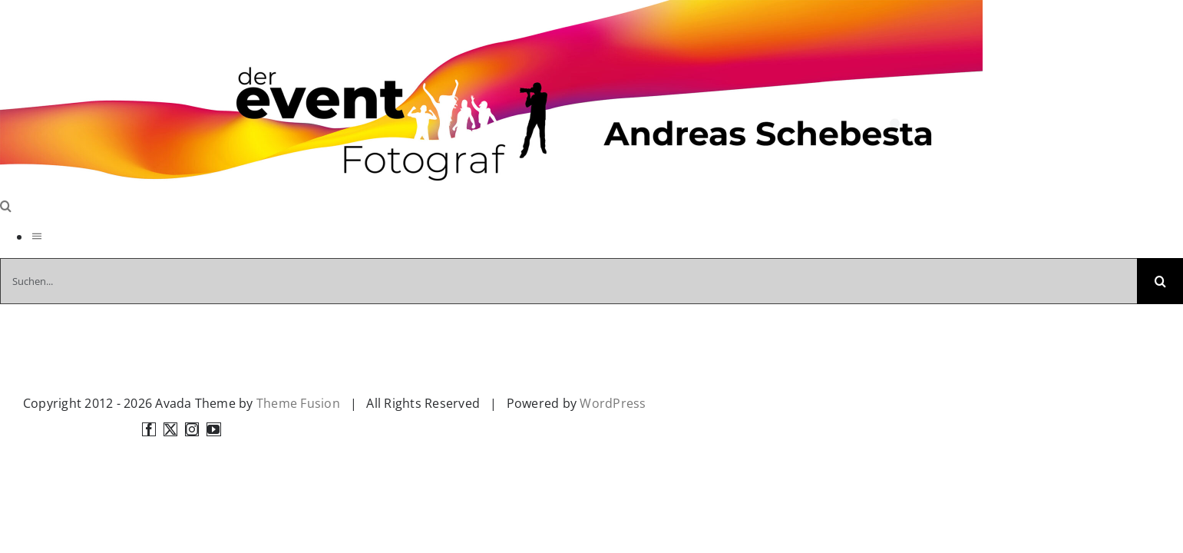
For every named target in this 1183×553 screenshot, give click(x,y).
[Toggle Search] (6, 206)
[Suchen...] (568, 281)
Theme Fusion (298, 403)
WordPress (613, 403)
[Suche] (1160, 281)
